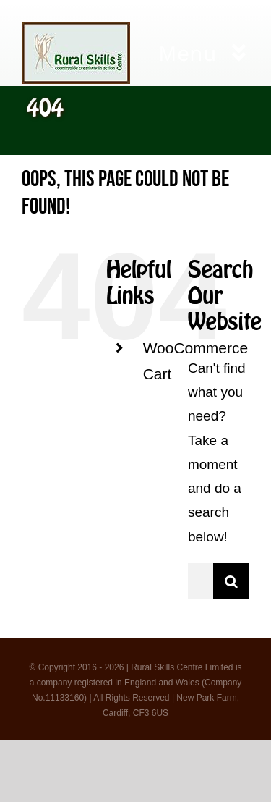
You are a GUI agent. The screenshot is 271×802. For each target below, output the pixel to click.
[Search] (231, 581)
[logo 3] (76, 28)
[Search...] (200, 581)
